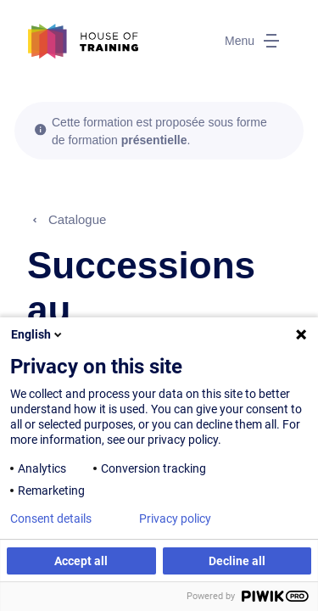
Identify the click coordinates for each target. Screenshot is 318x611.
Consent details (51, 518)
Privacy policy (175, 518)
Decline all (237, 561)
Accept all (81, 561)
